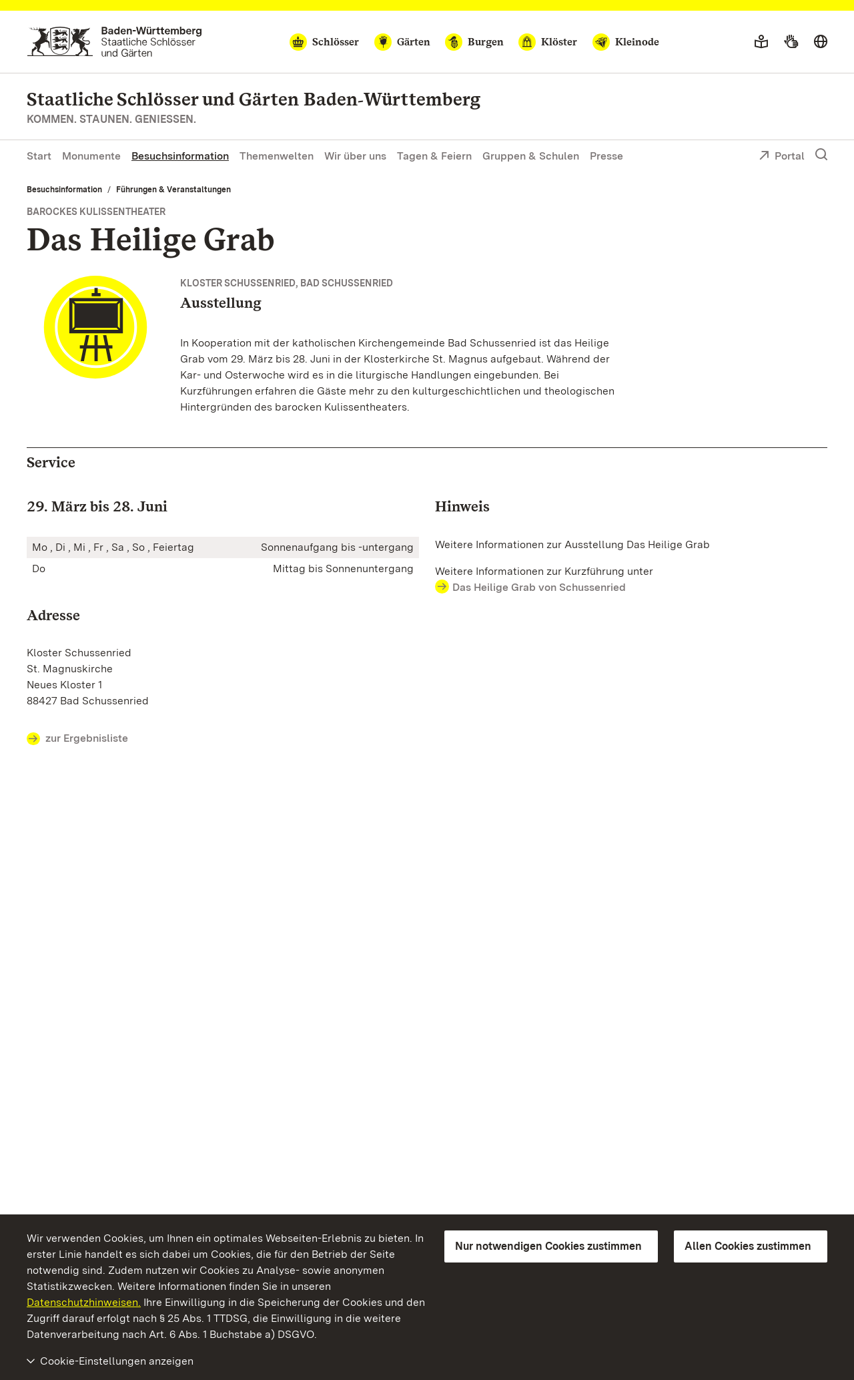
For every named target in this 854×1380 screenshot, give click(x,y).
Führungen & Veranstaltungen (173, 189)
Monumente (91, 156)
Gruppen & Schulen (530, 156)
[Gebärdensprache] (791, 42)
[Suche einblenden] (821, 155)
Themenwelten (277, 156)
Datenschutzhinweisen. (84, 1302)
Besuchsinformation (180, 156)
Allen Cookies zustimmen (748, 1246)
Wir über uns (355, 156)
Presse (606, 156)
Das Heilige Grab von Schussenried (539, 587)
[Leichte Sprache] (761, 42)
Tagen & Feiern (434, 156)
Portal (782, 157)
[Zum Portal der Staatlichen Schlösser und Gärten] (114, 42)
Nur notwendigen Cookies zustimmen (548, 1246)
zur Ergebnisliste (77, 739)
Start (39, 156)
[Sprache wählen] (821, 42)
